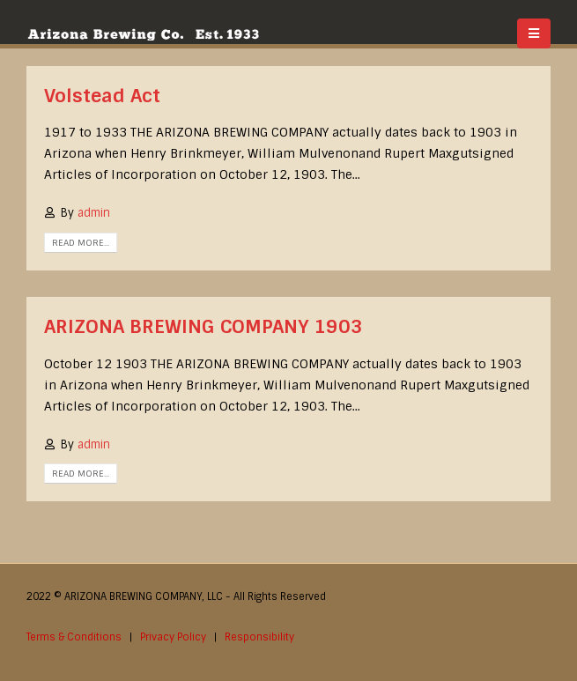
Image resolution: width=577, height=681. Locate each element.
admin (94, 212)
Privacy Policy (173, 637)
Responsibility (259, 637)
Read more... (80, 242)
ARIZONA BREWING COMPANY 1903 (203, 326)
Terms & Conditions (74, 637)
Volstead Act (102, 95)
